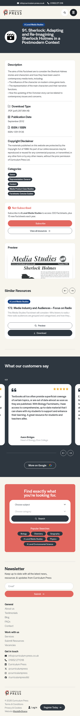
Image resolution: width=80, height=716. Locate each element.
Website (16, 711)
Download (40, 332)
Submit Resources (14, 640)
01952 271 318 (56, 3)
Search (40, 518)
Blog (7, 617)
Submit (39, 593)
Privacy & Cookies (13, 707)
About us (9, 608)
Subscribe (40, 223)
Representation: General (20, 179)
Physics (53, 538)
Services (9, 636)
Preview (40, 325)
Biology (24, 533)
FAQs (7, 621)
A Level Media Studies (33, 24)
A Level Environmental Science (40, 544)
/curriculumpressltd (18, 677)
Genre (12, 174)
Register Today (52, 707)
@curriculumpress (18, 668)
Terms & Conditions (14, 704)
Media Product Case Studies (22, 188)
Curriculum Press (17, 664)
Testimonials (11, 613)
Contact (9, 626)
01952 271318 (16, 660)
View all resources (40, 230)
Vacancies (10, 645)
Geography (55, 533)
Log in (32, 707)
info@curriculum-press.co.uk (32, 3)
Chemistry (38, 533)
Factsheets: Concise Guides (21, 193)
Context (13, 184)
